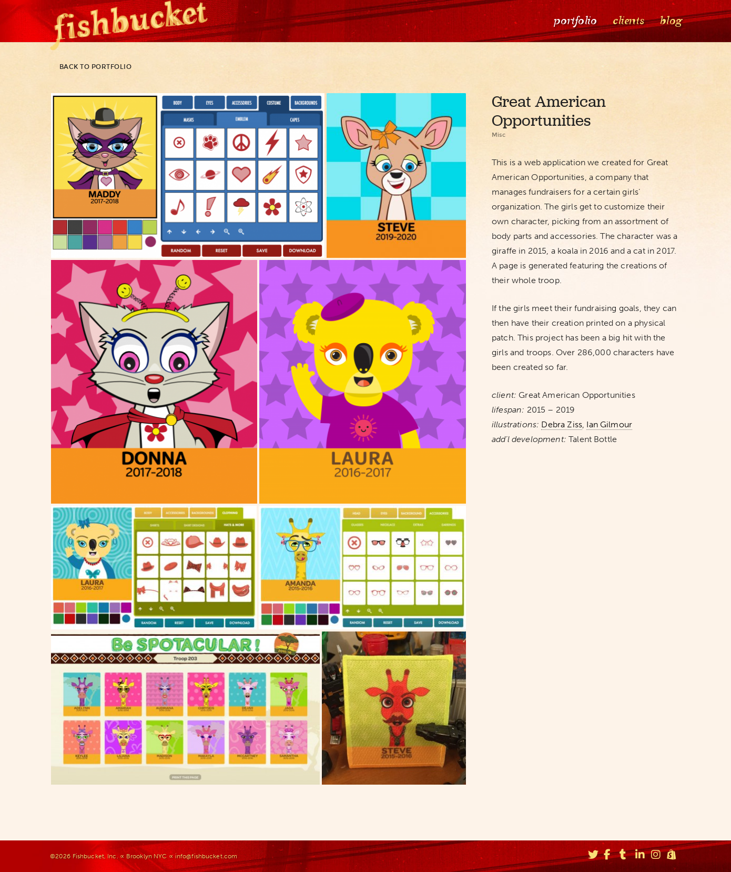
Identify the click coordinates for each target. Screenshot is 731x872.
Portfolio (574, 21)
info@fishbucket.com (206, 856)
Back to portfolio (90, 67)
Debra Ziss (561, 424)
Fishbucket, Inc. (95, 856)
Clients (627, 21)
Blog (670, 21)
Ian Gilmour (609, 424)
